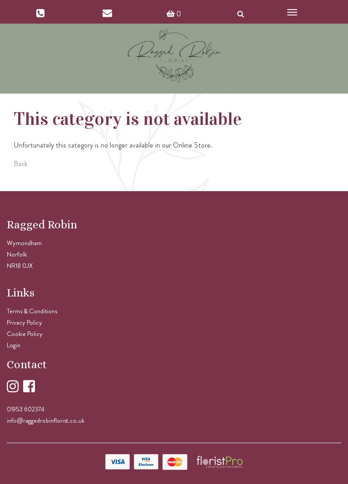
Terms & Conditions (32, 311)
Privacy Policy (24, 322)
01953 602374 (25, 409)
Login (13, 345)
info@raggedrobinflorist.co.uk (45, 420)
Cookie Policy (25, 333)
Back (21, 163)
